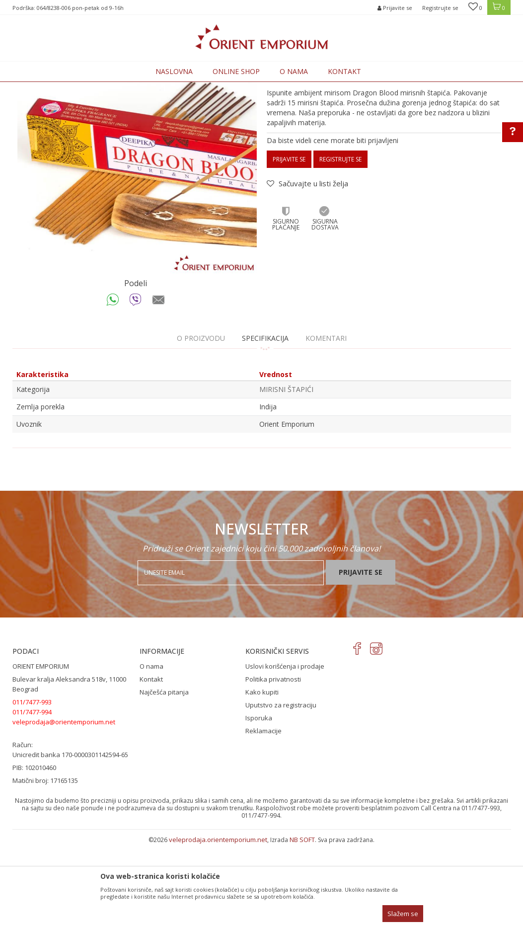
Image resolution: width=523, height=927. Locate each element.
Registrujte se (440, 7)
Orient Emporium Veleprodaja (54, 87)
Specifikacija (265, 420)
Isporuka (258, 799)
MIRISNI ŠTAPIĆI (159, 87)
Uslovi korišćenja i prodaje (284, 748)
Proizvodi (117, 87)
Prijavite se (289, 241)
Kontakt (151, 761)
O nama (151, 748)
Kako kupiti (262, 774)
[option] (137, 235)
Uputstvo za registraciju (280, 786)
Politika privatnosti (273, 761)
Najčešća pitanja (164, 774)
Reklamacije (263, 812)
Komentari (326, 420)
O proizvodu (201, 420)
